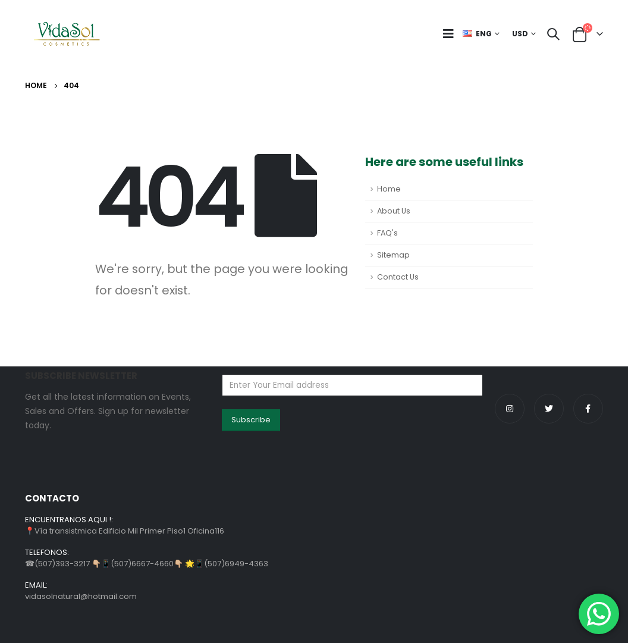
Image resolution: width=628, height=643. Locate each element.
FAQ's (387, 233)
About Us (393, 211)
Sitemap (393, 255)
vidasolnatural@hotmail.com (81, 596)
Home (389, 189)
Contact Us (398, 277)
